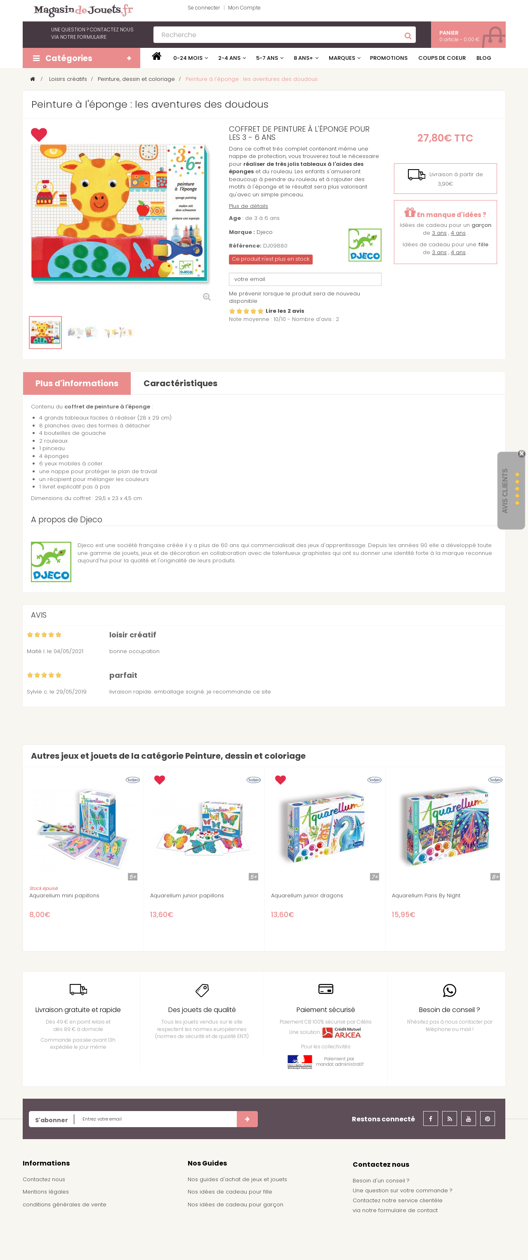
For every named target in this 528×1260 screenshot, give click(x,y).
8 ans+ (303, 58)
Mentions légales (46, 1192)
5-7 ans (267, 58)
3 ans (439, 233)
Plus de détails (248, 206)
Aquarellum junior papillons (187, 895)
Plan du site (38, 1242)
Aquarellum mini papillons (64, 895)
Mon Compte (244, 7)
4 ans (458, 233)
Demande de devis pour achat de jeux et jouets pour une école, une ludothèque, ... (260, 1241)
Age (235, 218)
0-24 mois (188, 58)
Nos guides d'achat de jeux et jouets (237, 1179)
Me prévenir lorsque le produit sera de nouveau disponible (294, 297)
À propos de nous (47, 1230)
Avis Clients (505, 490)
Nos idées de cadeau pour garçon (235, 1204)
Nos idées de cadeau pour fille (230, 1192)
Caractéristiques (180, 383)
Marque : (242, 232)
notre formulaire (83, 36)
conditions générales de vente (64, 1204)
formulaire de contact (408, 1210)
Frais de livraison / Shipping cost (67, 1217)
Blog (483, 58)
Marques (342, 58)
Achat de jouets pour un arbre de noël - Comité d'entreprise (253, 1221)
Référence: (245, 246)
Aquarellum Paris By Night (426, 895)
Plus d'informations (76, 383)
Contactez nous (44, 1179)
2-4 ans (229, 58)
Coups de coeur (442, 58)
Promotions (389, 58)
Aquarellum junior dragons (307, 895)
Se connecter (204, 7)
